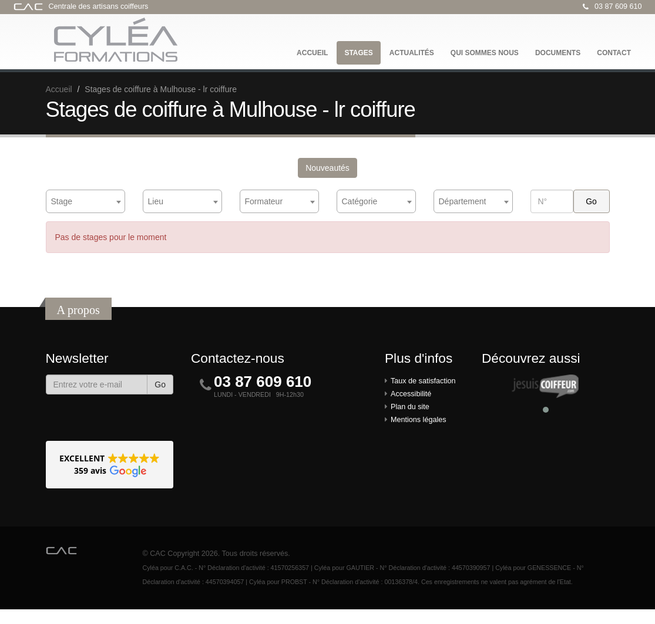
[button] (110, 464)
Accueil (312, 53)
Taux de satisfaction (423, 381)
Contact (614, 53)
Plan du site (410, 407)
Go (160, 384)
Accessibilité (411, 394)
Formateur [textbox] (264, 201)
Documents (557, 53)
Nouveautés (327, 168)
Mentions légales (418, 420)
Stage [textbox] (62, 201)
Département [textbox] (462, 201)
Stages (358, 53)
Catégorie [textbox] (360, 201)
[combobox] (85, 201)
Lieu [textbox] (155, 201)
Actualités (411, 53)
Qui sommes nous (485, 53)
